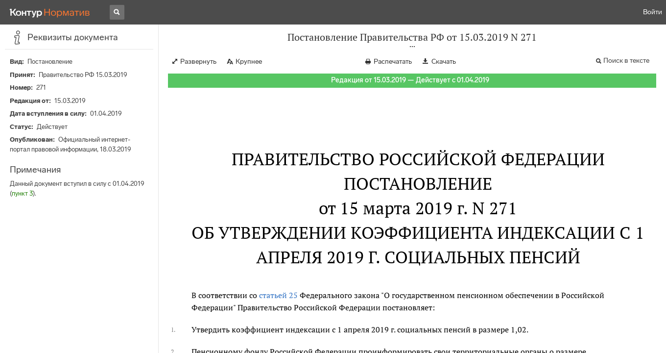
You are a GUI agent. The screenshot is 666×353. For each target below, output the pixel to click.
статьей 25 (278, 295)
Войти (652, 12)
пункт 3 (22, 193)
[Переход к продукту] (50, 12)
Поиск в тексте (626, 60)
